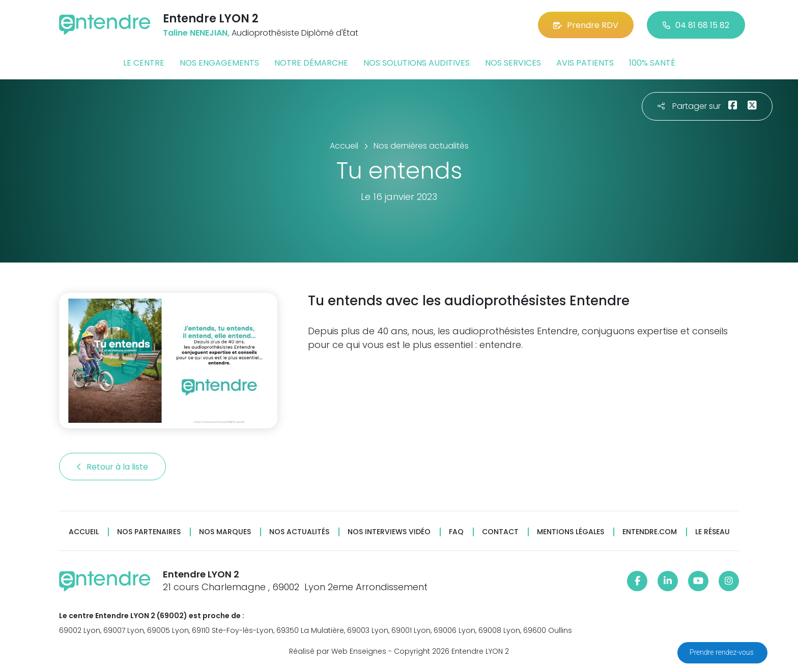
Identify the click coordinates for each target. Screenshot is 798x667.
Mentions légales (570, 532)
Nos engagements (219, 63)
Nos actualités (299, 532)
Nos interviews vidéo (389, 532)
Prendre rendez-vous (722, 652)
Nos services (513, 63)
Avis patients (585, 63)
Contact (500, 532)
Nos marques (225, 532)
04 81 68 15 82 (696, 25)
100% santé (652, 63)
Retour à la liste (112, 467)
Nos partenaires (149, 532)
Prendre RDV (585, 25)
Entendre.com (649, 532)
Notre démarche (311, 63)
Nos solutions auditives (416, 63)
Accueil (84, 532)
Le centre (143, 63)
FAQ (456, 532)
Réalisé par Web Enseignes (337, 651)
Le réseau (712, 532)
